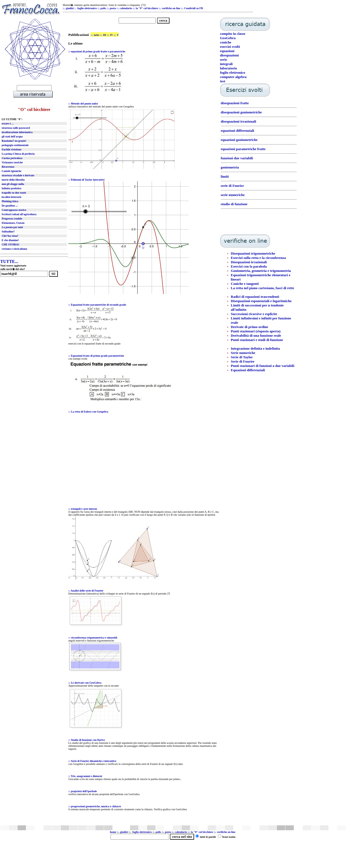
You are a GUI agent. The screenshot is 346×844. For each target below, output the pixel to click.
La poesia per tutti (12, 227)
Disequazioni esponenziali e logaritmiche (261, 301)
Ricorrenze (8, 166)
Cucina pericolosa (12, 158)
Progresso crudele (12, 218)
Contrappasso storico (14, 209)
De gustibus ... (10, 205)
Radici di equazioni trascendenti (255, 297)
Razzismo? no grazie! (14, 140)
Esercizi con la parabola (249, 266)
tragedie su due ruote (14, 192)
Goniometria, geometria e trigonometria (261, 271)
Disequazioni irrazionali (249, 262)
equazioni (227, 51)
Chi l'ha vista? (10, 235)
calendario (181, 832)
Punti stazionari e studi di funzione (257, 340)
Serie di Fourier (243, 361)
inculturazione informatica (17, 132)
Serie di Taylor (242, 357)
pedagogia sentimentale (15, 145)
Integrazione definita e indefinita (255, 348)
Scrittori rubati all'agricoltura (19, 214)
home (113, 832)
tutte (96, 34)
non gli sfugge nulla (13, 184)
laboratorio (228, 68)
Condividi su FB (193, 8)
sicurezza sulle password (16, 127)
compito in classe (232, 34)
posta (168, 832)
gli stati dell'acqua (12, 136)
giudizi (70, 8)
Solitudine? (8, 231)
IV (111, 34)
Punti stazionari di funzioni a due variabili (262, 366)
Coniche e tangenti (245, 284)
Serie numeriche (243, 353)
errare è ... (8, 123)
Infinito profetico (11, 188)
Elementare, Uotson (13, 222)
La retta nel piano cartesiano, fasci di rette (262, 288)
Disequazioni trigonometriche (253, 253)
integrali (226, 64)
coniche (225, 42)
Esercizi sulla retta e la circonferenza (258, 258)
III (104, 34)
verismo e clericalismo (14, 248)
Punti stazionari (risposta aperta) (256, 331)
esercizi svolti (230, 47)
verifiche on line (226, 832)
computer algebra (233, 77)
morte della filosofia (13, 179)
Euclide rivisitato (11, 149)
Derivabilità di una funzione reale (256, 335)
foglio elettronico (232, 72)
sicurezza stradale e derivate (18, 175)
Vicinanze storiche (12, 162)
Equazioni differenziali (248, 370)
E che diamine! (10, 240)
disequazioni (229, 55)
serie (223, 60)
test (222, 81)
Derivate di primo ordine (249, 327)
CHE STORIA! (10, 244)
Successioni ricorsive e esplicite (254, 314)
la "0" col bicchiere (202, 832)
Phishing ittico (10, 201)
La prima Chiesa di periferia (18, 153)
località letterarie (11, 196)
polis (158, 832)
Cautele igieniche (11, 171)
